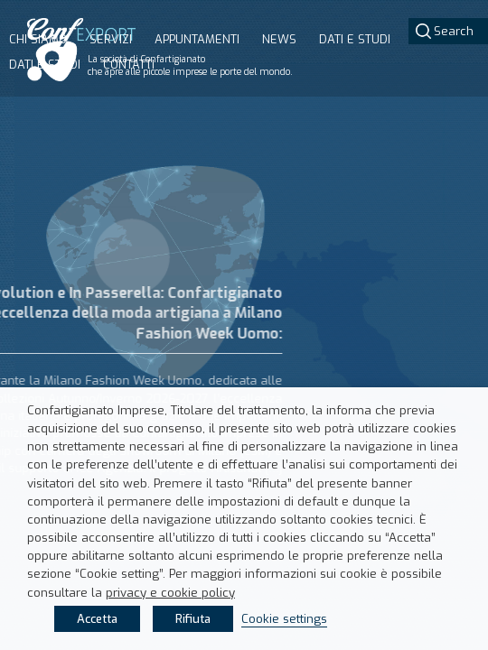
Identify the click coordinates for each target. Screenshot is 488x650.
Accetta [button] (97, 619)
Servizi (110, 39)
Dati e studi (44, 64)
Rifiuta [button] (193, 619)
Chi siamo (38, 39)
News (279, 39)
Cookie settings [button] (284, 619)
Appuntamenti (197, 39)
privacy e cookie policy (170, 592)
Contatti (129, 64)
